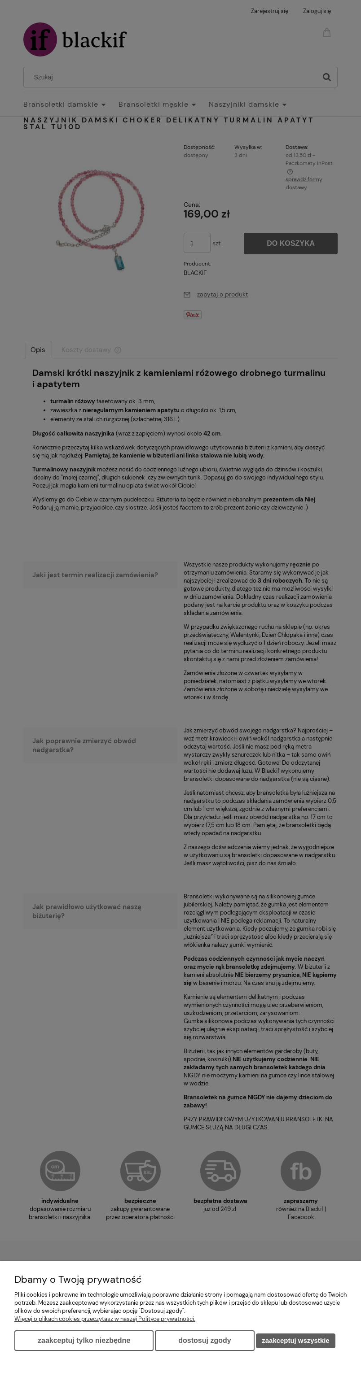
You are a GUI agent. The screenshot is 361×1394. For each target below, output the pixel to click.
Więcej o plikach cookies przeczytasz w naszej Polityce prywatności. (104, 1319)
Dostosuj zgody (204, 1340)
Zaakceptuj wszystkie (295, 1340)
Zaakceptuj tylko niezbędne (84, 1340)
